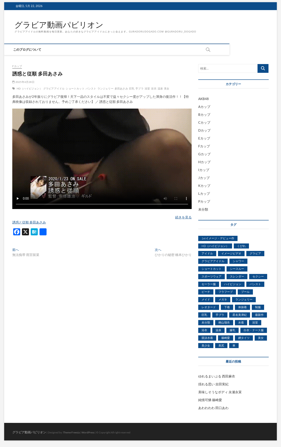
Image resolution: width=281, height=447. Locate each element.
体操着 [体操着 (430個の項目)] (242, 307)
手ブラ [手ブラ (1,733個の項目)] (220, 314)
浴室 (147, 88)
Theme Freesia (71, 432)
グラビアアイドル (54, 88)
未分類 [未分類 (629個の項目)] (206, 322)
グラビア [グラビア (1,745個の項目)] (255, 253)
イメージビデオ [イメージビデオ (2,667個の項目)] (231, 253)
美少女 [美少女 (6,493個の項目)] (206, 345)
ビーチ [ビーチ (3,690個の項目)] (206, 291)
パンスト (91, 88)
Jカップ (204, 178)
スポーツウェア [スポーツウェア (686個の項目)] (212, 276)
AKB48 (203, 99)
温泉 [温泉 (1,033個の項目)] (218, 330)
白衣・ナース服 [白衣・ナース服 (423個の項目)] (254, 330)
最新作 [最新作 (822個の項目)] (259, 314)
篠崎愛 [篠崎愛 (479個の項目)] (225, 338)
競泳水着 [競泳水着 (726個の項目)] (207, 338)
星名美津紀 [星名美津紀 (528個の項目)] (239, 314)
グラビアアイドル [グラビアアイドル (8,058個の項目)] (213, 261)
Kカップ (204, 186)
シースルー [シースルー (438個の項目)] (237, 268)
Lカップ (204, 193)
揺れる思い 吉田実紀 (213, 384)
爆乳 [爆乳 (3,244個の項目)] (232, 330)
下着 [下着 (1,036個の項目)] (227, 307)
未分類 (203, 209)
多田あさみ (121, 88)
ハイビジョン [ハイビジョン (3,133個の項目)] (232, 284)
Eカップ (204, 138)
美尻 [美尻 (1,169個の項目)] (221, 345)
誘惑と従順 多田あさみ (29, 222)
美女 (166, 88)
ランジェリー (105, 88)
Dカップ (204, 130)
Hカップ (204, 162)
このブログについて (28, 49)
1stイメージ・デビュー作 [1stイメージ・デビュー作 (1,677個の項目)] (218, 238)
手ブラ (139, 88)
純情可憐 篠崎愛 (210, 400)
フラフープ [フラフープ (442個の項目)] (225, 291)
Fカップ (17, 66)
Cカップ (204, 122)
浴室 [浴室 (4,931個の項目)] (255, 322)
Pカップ (204, 201)
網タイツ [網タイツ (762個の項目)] (244, 338)
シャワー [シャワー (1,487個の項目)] (238, 261)
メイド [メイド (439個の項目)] (206, 299)
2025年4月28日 (23, 82)
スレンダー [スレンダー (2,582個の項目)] (237, 276)
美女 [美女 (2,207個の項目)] (261, 338)
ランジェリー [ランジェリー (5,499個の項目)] (243, 299)
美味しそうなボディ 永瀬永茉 (220, 392)
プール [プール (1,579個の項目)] (245, 291)
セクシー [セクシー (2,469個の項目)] (258, 276)
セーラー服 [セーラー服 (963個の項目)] (209, 284)
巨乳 (131, 88)
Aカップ (204, 107)
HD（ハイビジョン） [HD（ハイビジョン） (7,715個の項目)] (215, 246)
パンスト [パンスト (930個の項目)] (255, 284)
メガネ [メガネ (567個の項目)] (222, 299)
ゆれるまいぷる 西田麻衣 (216, 376)
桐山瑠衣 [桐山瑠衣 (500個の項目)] (224, 322)
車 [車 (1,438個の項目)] (233, 345)
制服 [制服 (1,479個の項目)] (258, 307)
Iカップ (203, 170)
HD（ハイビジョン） (29, 88)
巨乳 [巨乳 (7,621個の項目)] (204, 314)
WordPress (87, 432)
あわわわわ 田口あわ (213, 408)
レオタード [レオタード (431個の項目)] (209, 307)
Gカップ (204, 154)
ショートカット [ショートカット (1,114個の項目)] (212, 268)
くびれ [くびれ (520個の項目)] (241, 246)
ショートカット (75, 88)
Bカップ (204, 114)
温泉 (160, 88)
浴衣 (153, 88)
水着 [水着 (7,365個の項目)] (241, 322)
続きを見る (183, 217)
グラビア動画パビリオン (58, 25)
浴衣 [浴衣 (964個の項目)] (204, 330)
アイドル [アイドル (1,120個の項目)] (207, 253)
